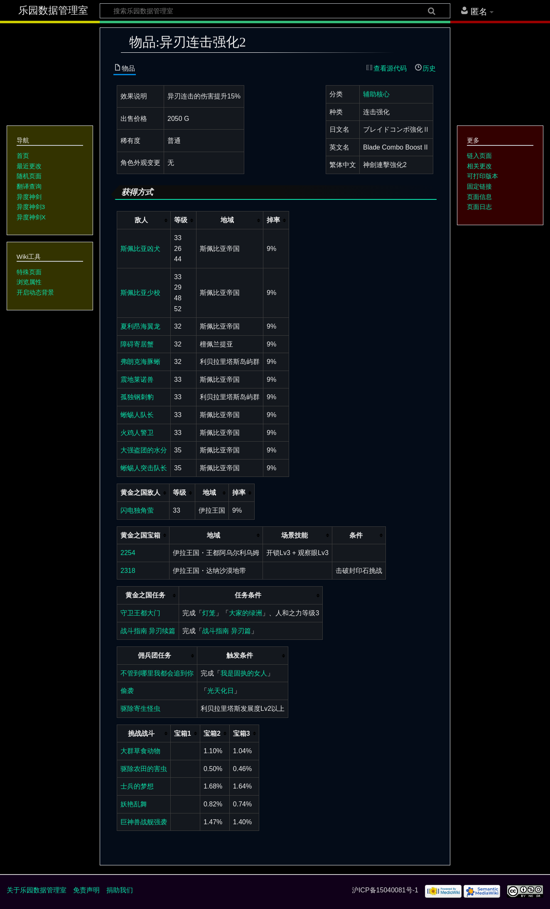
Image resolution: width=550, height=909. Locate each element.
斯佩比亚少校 (140, 292)
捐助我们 (119, 890)
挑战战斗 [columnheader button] (141, 733)
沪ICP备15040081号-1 (385, 890)
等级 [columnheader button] (180, 220)
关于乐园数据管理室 (36, 890)
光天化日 (220, 690)
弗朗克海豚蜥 (140, 361)
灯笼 (209, 613)
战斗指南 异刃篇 (226, 630)
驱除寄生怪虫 (140, 708)
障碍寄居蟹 (137, 344)
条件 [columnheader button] (356, 535)
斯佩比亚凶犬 (140, 248)
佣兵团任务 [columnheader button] (154, 655)
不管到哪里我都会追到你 (157, 673)
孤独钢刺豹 (137, 396)
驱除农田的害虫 (143, 768)
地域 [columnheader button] (227, 220)
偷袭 (127, 690)
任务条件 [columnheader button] (248, 595)
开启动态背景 (35, 292)
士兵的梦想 (137, 786)
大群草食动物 (140, 750)
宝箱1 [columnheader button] (182, 733)
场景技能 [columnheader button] (294, 535)
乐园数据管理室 (53, 10)
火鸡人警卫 (137, 432)
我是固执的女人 (244, 673)
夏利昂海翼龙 (140, 326)
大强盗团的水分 (143, 450)
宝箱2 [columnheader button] (212, 733)
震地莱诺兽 (137, 379)
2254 (127, 552)
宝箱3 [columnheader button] (241, 733)
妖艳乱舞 (133, 804)
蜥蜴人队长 (137, 414)
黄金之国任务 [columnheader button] (145, 595)
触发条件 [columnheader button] (239, 655)
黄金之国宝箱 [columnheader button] (140, 535)
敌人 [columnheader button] (141, 220)
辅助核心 (376, 94)
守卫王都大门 (140, 613)
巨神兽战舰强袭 (143, 821)
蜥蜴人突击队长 (143, 468)
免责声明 (86, 890)
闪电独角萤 (137, 510)
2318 (127, 570)
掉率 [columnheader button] (273, 220)
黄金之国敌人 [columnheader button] (140, 492)
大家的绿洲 (245, 613)
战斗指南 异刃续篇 (147, 630)
